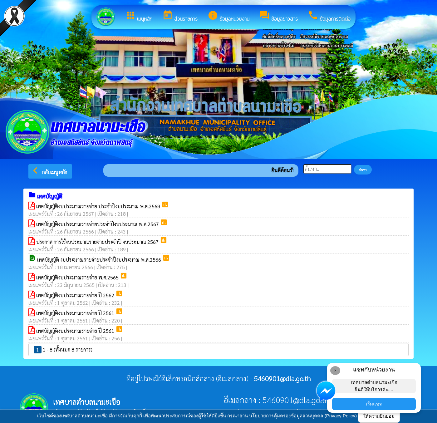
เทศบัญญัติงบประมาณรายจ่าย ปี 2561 (75, 313)
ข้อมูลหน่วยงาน (228, 16)
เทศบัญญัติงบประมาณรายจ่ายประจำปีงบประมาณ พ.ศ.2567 (98, 224)
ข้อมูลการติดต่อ (329, 16)
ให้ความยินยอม (379, 416)
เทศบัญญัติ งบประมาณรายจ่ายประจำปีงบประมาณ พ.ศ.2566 (99, 259)
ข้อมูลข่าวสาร (278, 16)
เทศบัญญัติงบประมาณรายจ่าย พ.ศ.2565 (78, 277)
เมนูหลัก (138, 16)
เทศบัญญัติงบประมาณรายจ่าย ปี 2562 (75, 295)
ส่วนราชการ (180, 16)
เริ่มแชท (374, 403)
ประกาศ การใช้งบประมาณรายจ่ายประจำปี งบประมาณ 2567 (98, 242)
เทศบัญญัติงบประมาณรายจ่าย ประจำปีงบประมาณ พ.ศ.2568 (98, 206)
